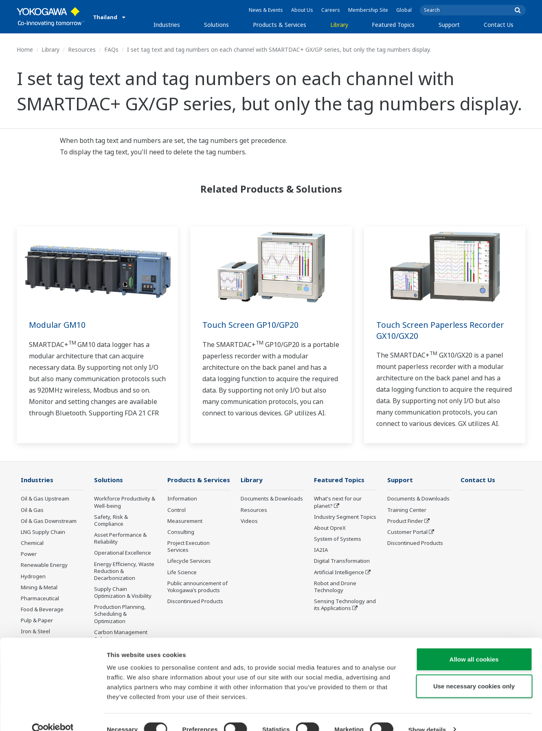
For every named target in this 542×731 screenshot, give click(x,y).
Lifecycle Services (189, 561)
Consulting (180, 532)
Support (449, 25)
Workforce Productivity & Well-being (124, 502)
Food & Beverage (42, 609)
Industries (167, 25)
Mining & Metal (39, 587)
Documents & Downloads (272, 499)
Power (29, 554)
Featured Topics (393, 25)
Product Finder (405, 521)
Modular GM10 (57, 324)
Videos (249, 521)
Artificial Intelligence (339, 572)
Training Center (406, 510)
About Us (302, 10)
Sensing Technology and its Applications (345, 605)
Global (404, 10)
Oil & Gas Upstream (45, 499)
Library (339, 25)
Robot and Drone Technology (335, 587)
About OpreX (330, 528)
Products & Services (279, 25)
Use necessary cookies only (474, 671)
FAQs (111, 49)
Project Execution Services (188, 547)
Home (25, 49)
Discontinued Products (195, 601)
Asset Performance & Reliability (120, 538)
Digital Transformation (342, 561)
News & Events (266, 10)
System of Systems (337, 539)
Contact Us (498, 25)
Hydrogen (33, 576)
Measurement (184, 521)
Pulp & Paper (37, 620)
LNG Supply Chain (43, 532)
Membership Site (368, 10)
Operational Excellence (122, 553)
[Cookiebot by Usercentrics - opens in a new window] (52, 715)
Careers (330, 10)
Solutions (216, 25)
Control (176, 510)
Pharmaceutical (40, 598)
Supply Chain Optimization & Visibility (122, 593)
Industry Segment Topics (345, 517)
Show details (427, 714)
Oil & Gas (32, 510)
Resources (82, 49)
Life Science (182, 572)
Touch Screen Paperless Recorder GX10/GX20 (440, 330)
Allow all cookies (474, 644)
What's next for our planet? (338, 502)
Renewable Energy (44, 565)
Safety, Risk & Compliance (111, 521)
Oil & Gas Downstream (49, 521)
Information (182, 499)
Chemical (32, 543)
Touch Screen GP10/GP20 (250, 324)
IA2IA (321, 550)
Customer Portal (407, 532)
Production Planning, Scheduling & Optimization (120, 614)
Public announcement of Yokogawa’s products (197, 587)
